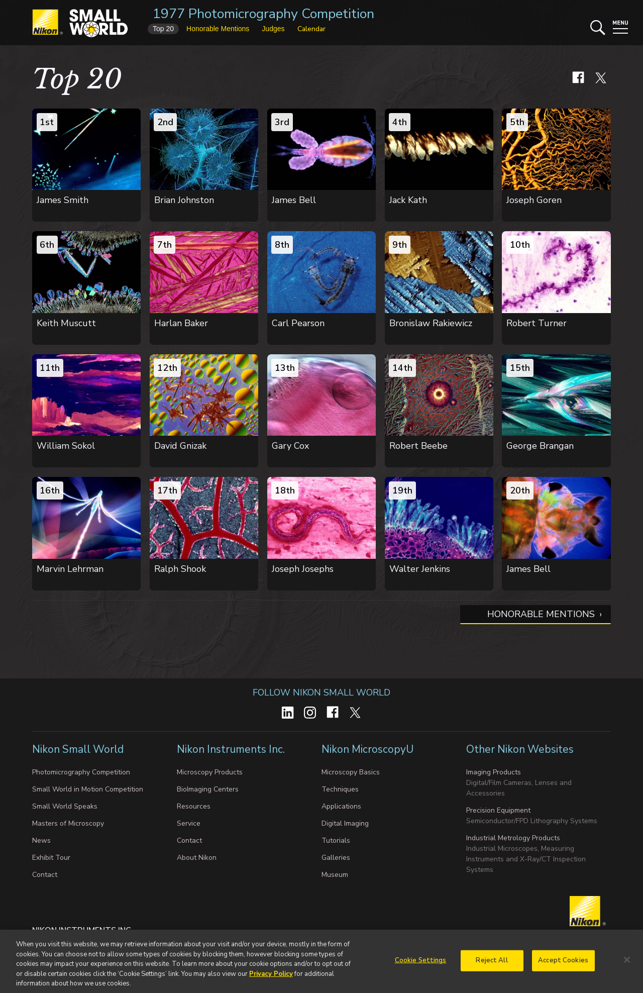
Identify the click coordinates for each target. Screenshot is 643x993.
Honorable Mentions (541, 614)
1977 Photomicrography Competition (263, 14)
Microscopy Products (210, 772)
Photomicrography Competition (81, 772)
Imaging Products (493, 772)
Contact (44, 874)
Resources (193, 806)
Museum (335, 874)
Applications (341, 806)
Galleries (336, 857)
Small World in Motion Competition (87, 789)
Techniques (340, 789)
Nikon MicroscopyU (367, 749)
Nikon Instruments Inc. (232, 749)
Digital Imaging (345, 823)
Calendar (311, 29)
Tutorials (336, 840)
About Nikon (197, 857)
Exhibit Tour (51, 857)
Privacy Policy (271, 978)
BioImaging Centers (208, 789)
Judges (273, 29)
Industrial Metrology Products (513, 838)
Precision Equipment (498, 810)
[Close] (627, 965)
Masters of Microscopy (68, 823)
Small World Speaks (64, 806)
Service (188, 823)
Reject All (491, 965)
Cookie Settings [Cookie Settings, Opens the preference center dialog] (421, 965)
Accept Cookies (563, 965)
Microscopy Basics (351, 772)
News (41, 840)
